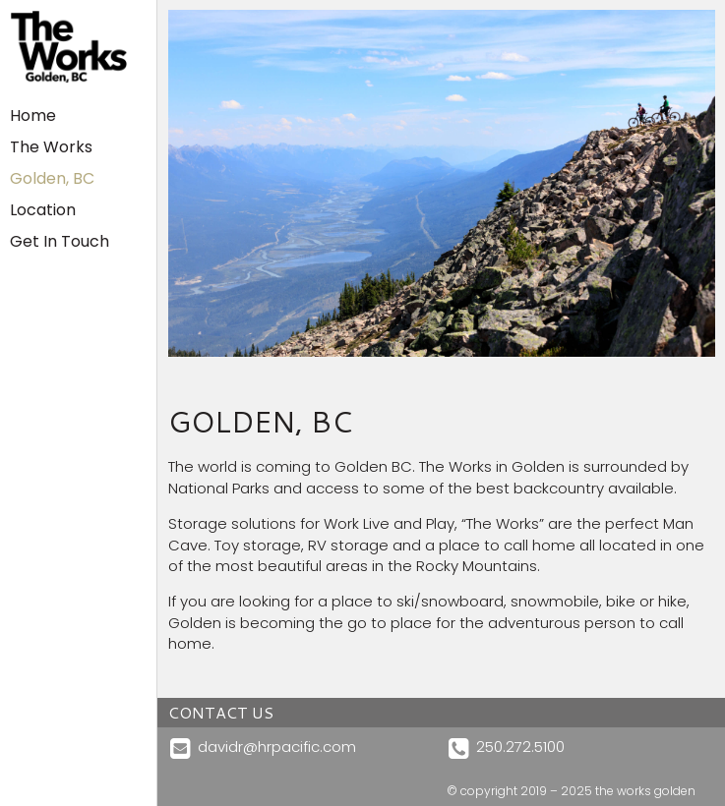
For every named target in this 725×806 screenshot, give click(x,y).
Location (43, 210)
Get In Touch (59, 241)
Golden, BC (52, 178)
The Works (51, 147)
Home (33, 115)
